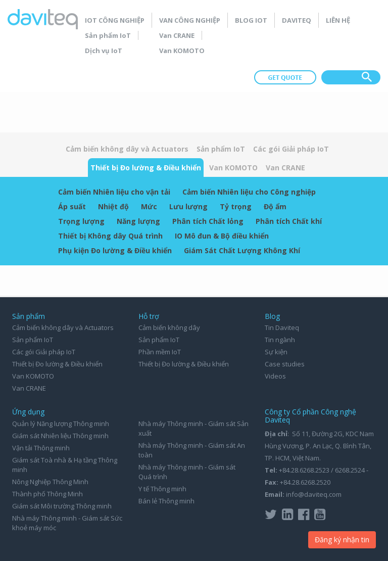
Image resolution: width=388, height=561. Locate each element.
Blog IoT (251, 20)
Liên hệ (338, 20)
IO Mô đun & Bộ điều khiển (222, 236)
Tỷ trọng (236, 206)
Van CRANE (177, 35)
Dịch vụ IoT (103, 50)
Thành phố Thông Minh (47, 493)
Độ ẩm (275, 206)
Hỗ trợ (148, 316)
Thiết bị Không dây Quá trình (110, 236)
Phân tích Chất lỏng (208, 221)
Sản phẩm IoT (108, 35)
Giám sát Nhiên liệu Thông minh (60, 435)
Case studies (285, 363)
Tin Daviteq (282, 327)
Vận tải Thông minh (41, 447)
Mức (149, 206)
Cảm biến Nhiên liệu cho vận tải (114, 192)
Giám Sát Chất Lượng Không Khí (242, 250)
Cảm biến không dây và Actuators (127, 149)
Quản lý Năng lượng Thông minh (60, 423)
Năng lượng (138, 221)
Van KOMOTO (182, 50)
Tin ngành (280, 339)
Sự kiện (276, 351)
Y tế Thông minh (162, 488)
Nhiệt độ (113, 206)
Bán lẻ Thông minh (166, 500)
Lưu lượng (188, 206)
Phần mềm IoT (159, 351)
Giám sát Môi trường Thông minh (62, 505)
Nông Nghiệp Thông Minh (50, 481)
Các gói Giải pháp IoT (291, 149)
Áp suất (72, 206)
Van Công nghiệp (189, 20)
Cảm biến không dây (169, 327)
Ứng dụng (28, 411)
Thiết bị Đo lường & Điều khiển (145, 167)
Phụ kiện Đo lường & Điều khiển (115, 250)
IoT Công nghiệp (114, 20)
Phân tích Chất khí (289, 221)
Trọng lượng (81, 221)
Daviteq (296, 20)
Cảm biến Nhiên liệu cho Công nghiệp (249, 192)
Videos (275, 376)
